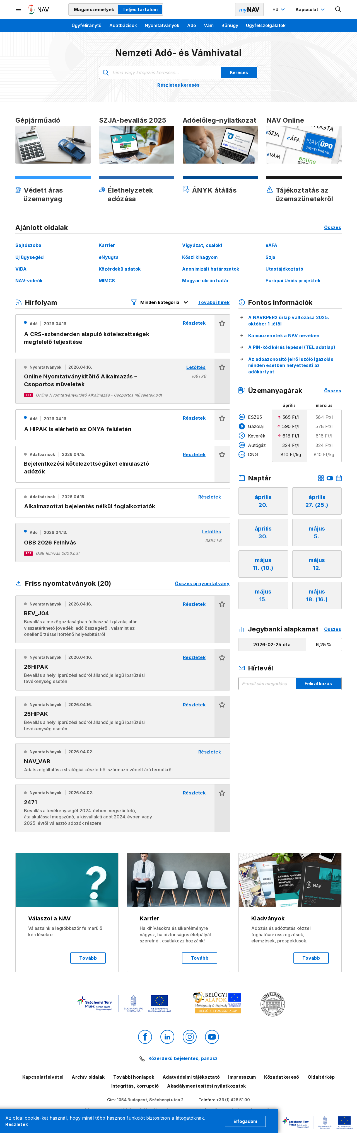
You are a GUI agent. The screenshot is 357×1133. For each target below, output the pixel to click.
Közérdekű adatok (120, 269)
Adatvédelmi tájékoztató (191, 1077)
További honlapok (133, 1077)
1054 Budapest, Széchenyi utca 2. (151, 1099)
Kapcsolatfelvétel (42, 1077)
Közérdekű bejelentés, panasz (183, 1058)
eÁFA (271, 245)
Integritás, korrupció (135, 1086)
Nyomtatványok (162, 25)
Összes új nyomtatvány (202, 583)
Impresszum (242, 1077)
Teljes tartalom (140, 9)
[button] (222, 334)
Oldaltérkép (321, 1077)
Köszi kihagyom (200, 257)
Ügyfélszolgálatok (266, 25)
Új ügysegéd (29, 257)
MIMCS (107, 280)
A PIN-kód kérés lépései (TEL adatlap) (291, 347)
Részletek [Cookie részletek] (16, 1124)
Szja (270, 257)
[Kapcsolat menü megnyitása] (311, 9)
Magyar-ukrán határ (205, 280)
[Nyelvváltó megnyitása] (279, 9)
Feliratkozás (318, 683)
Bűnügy (229, 25)
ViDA (20, 269)
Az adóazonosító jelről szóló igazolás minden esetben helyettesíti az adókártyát (290, 365)
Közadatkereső (281, 1077)
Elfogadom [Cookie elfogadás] (245, 1121)
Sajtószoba (28, 245)
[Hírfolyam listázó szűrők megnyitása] (160, 302)
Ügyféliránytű (87, 25)
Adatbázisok (123, 25)
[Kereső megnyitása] (338, 9)
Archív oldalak (88, 1077)
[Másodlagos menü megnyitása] (18, 9)
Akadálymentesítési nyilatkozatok (206, 1086)
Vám (209, 25)
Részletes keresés (178, 85)
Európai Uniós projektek (293, 280)
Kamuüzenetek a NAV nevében (283, 335)
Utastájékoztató (284, 269)
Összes (332, 227)
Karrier (107, 245)
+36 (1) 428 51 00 (233, 1099)
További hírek (214, 302)
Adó (191, 25)
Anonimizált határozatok (210, 269)
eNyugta (109, 257)
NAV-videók (28, 280)
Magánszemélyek (94, 9)
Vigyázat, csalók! (202, 245)
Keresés (239, 72)
